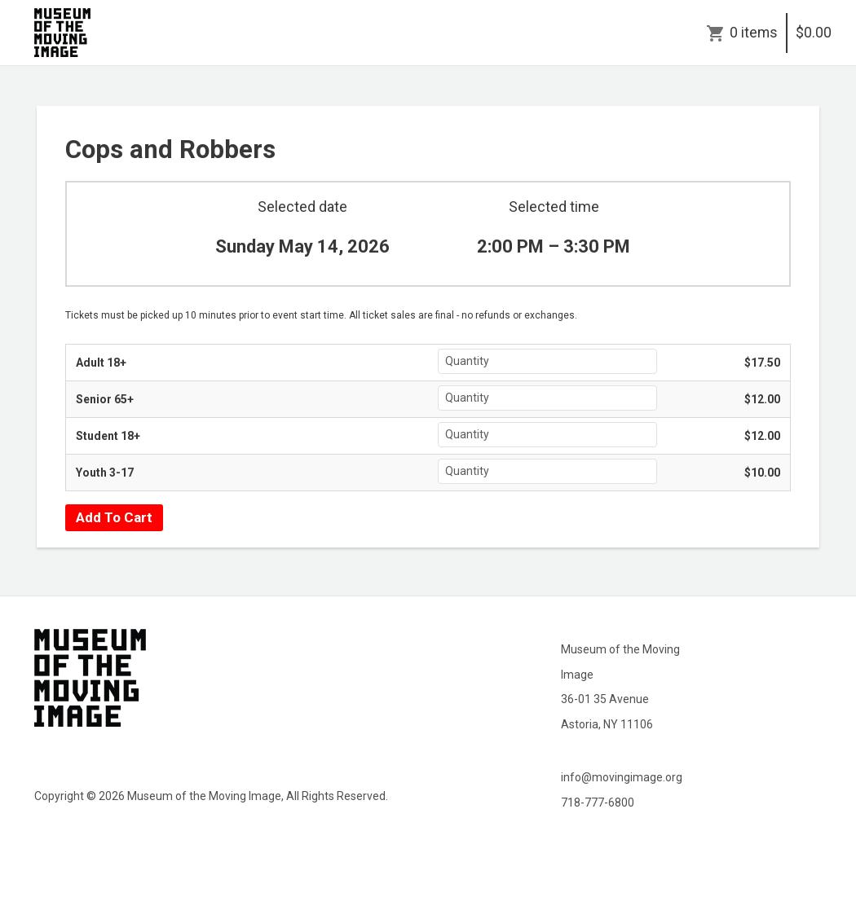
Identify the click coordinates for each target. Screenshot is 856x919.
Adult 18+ (101, 362)
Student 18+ (108, 435)
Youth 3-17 (105, 472)
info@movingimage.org (621, 777)
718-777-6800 (597, 802)
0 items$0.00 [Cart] (781, 32)
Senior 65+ (105, 399)
